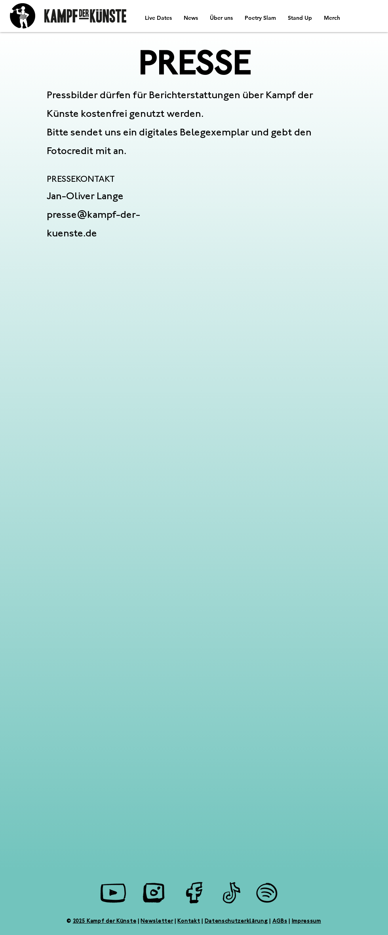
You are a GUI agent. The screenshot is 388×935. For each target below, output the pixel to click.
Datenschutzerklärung (236, 921)
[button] (191, 18)
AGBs (279, 921)
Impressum (306, 921)
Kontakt (188, 921)
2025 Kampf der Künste (105, 921)
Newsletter (157, 921)
